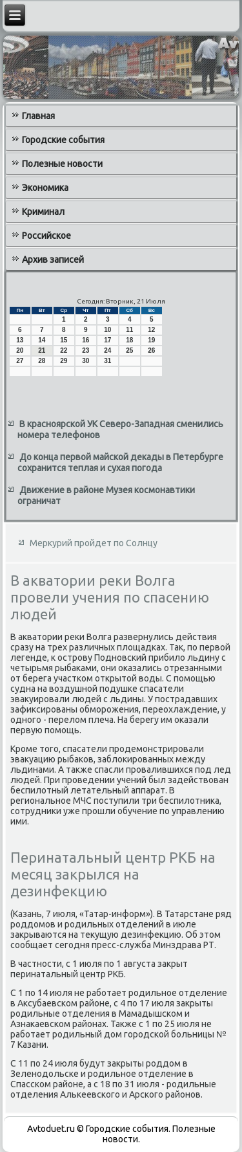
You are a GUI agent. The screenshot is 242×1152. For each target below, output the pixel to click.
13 (19, 340)
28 (41, 360)
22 (63, 350)
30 (85, 360)
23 (85, 350)
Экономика (45, 188)
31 (107, 360)
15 (63, 340)
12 (151, 329)
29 (63, 360)
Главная (38, 116)
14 (41, 340)
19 (151, 340)
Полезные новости (62, 164)
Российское (46, 235)
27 (19, 360)
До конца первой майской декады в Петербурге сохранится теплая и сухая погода (120, 463)
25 (129, 350)
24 (107, 350)
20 (19, 350)
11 (129, 329)
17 (107, 340)
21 (41, 350)
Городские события (63, 140)
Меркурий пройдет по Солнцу (93, 543)
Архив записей (53, 259)
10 (107, 329)
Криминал (43, 211)
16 (85, 340)
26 (151, 350)
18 (129, 340)
